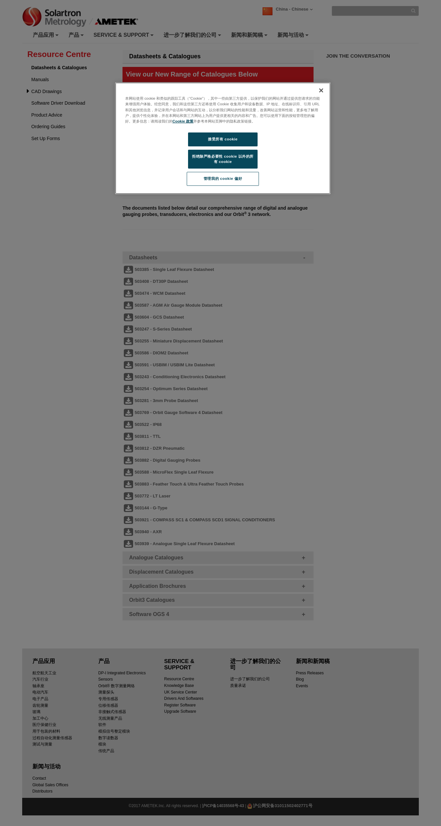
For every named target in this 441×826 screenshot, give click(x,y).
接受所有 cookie (222, 139)
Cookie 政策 (182, 121)
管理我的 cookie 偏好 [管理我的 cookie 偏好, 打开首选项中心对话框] (223, 179)
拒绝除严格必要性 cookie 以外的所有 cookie (223, 159)
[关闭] (321, 90)
